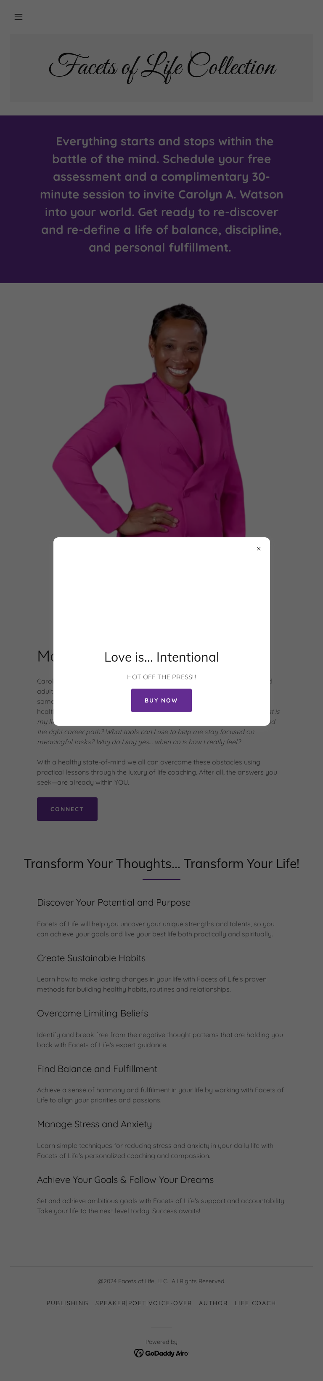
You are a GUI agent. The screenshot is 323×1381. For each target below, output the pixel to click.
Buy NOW (161, 700)
